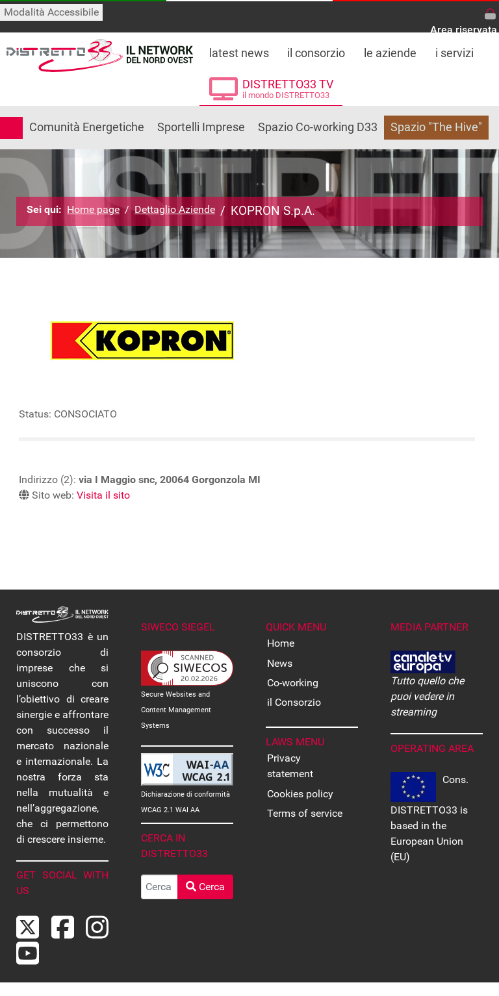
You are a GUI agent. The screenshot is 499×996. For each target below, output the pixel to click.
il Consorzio (294, 702)
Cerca (205, 886)
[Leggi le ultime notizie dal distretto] (238, 49)
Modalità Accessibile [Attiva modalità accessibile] (51, 12)
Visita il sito (103, 495)
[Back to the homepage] (99, 55)
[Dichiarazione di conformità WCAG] (187, 768)
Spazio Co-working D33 (317, 127)
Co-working (292, 683)
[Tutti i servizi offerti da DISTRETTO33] (454, 49)
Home (280, 643)
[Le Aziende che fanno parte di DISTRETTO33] (390, 49)
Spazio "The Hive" (436, 127)
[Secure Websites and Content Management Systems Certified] (187, 667)
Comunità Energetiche (86, 127)
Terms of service (304, 813)
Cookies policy (300, 794)
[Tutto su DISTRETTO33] (316, 49)
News (279, 663)
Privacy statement (290, 766)
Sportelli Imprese (201, 127)
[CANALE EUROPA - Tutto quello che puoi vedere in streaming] (422, 661)
